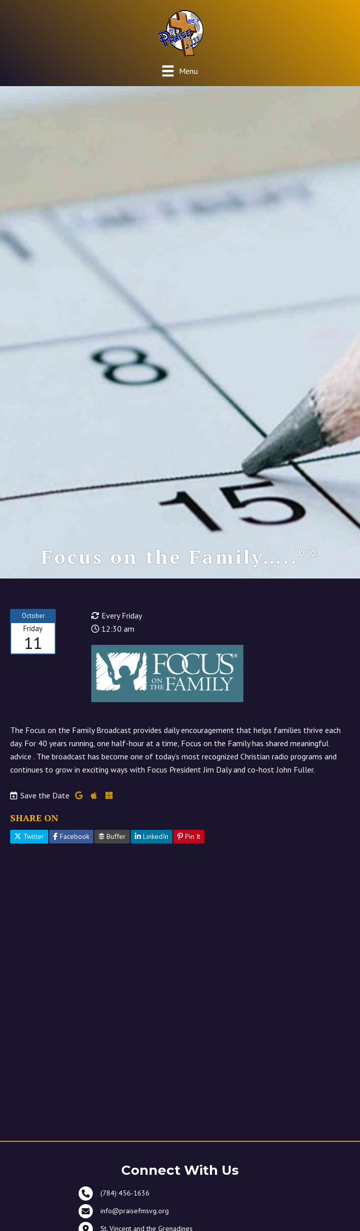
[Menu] (179, 71)
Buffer (112, 836)
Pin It (188, 836)
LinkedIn (151, 836)
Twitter (29, 836)
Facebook (71, 836)
